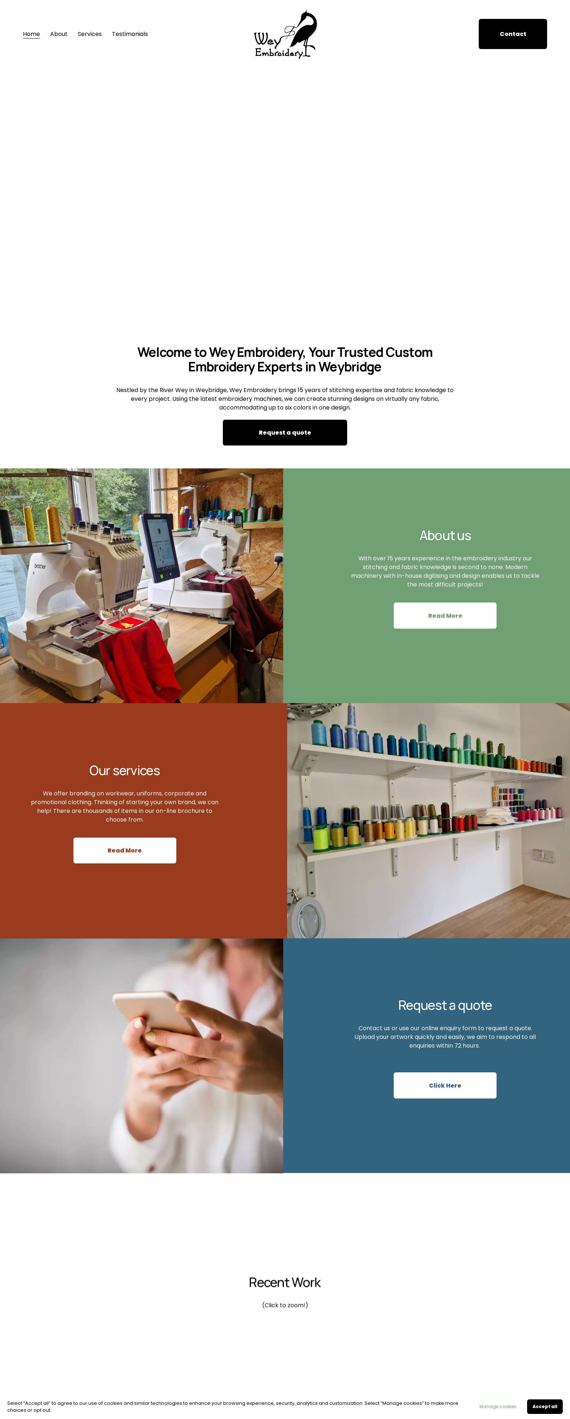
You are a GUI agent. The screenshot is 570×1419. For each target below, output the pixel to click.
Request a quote (285, 432)
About (59, 34)
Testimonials (130, 34)
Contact (513, 34)
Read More (445, 620)
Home (31, 34)
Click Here (445, 1092)
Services (90, 34)
